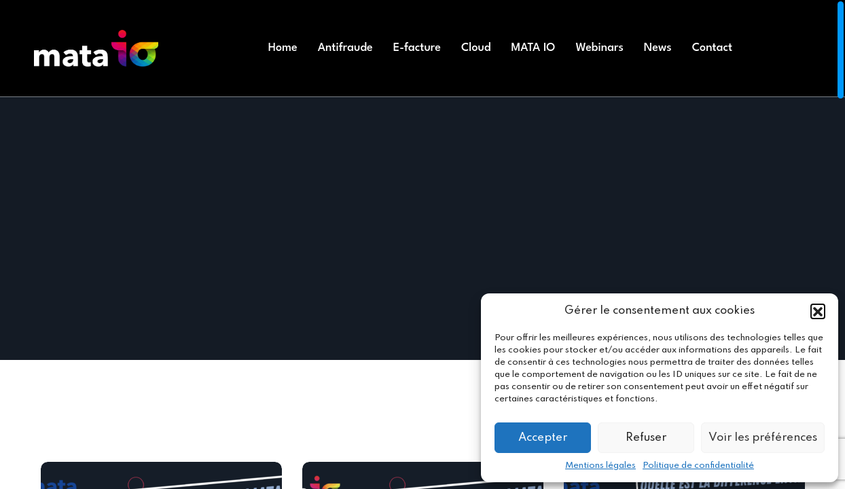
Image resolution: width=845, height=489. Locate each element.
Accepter (542, 437)
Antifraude (345, 48)
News (658, 48)
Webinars (599, 48)
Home (283, 48)
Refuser (646, 437)
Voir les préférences (762, 437)
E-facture (417, 48)
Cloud (476, 48)
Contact (712, 48)
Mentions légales (600, 465)
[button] (818, 311)
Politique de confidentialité (698, 465)
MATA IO (533, 48)
